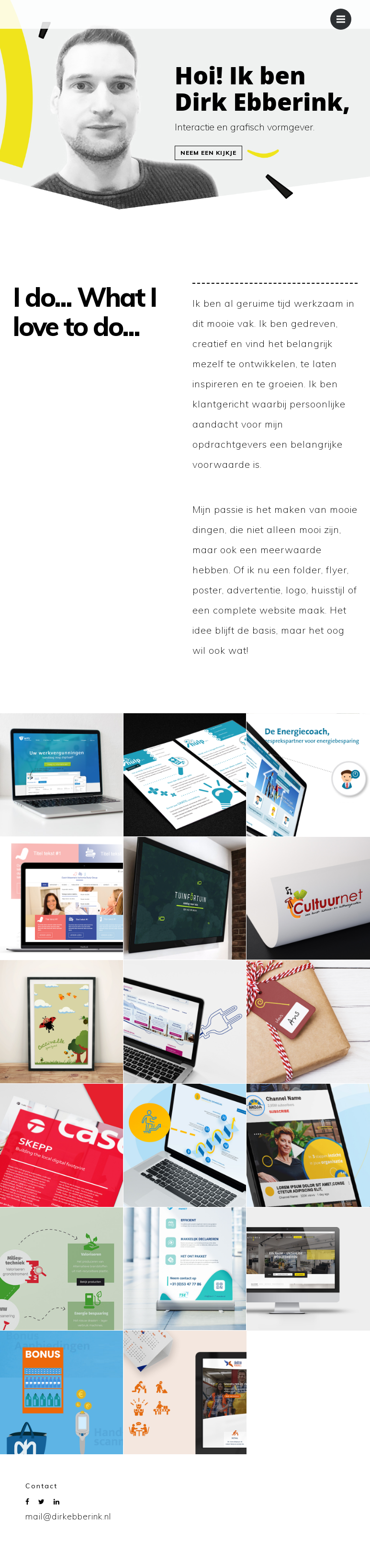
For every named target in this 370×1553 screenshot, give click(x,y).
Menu (343, 14)
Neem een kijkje (208, 152)
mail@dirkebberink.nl (68, 1516)
